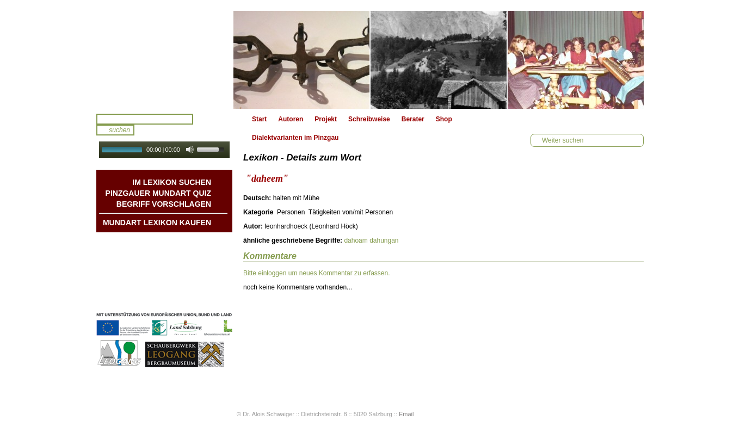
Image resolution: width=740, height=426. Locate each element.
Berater (413, 119)
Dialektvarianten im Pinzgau (295, 137)
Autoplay (171, 161)
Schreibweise (369, 119)
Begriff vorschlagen (163, 204)
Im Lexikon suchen (171, 182)
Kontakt (199, 276)
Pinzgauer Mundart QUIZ (158, 193)
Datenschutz (191, 297)
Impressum (193, 287)
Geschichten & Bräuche (174, 254)
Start (259, 119)
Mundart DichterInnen (177, 243)
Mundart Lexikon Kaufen (157, 222)
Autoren (290, 119)
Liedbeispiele (190, 265)
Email (406, 414)
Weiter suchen (562, 140)
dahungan (383, 240)
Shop (444, 119)
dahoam (355, 240)
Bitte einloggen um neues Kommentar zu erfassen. (316, 273)
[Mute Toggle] (190, 149)
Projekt (325, 119)
